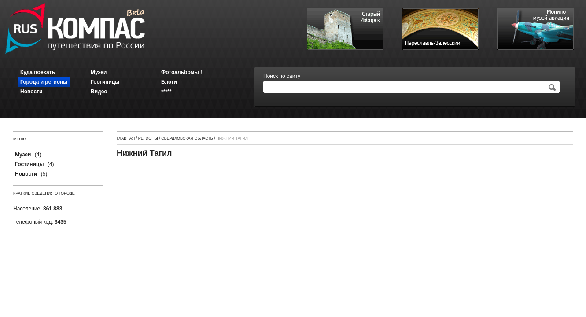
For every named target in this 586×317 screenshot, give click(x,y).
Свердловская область (187, 138)
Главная (126, 138)
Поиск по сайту (281, 76)
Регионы (148, 138)
